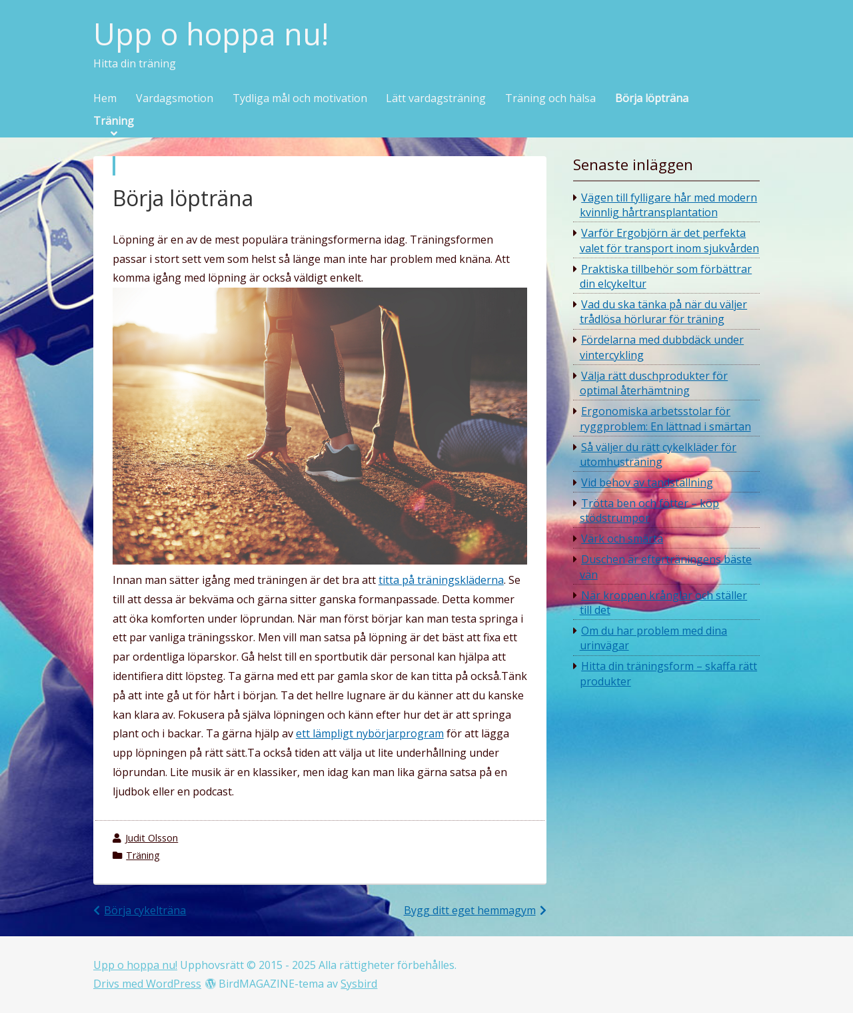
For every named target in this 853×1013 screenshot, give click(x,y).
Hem (105, 98)
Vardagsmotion (174, 98)
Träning (113, 121)
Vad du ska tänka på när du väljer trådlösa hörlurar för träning (664, 311)
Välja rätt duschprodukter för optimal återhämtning (654, 383)
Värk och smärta (622, 538)
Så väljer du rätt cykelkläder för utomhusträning (658, 454)
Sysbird (359, 983)
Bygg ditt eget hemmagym (470, 910)
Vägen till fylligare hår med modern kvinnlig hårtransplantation (669, 205)
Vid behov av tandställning (647, 482)
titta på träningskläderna (441, 580)
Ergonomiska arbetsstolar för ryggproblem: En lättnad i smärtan (665, 418)
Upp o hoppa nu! (211, 34)
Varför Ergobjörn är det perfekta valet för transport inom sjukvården (669, 240)
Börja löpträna (651, 98)
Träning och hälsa (550, 98)
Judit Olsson (151, 837)
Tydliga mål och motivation (300, 98)
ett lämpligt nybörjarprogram (370, 733)
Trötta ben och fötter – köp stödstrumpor (650, 510)
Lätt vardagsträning (436, 98)
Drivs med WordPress (147, 983)
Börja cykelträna (145, 910)
